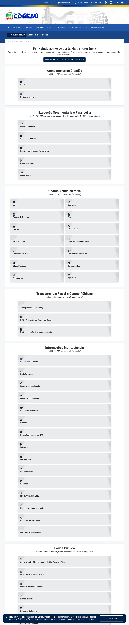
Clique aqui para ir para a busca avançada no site (64, 59)
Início (9, 41)
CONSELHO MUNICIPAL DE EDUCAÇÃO (95, 27)
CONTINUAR (111, 618)
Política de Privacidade (28, 619)
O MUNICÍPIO (28, 27)
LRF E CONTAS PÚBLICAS (75, 27)
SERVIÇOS (50, 27)
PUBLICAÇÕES (61, 27)
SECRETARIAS (40, 27)
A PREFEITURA (17, 27)
